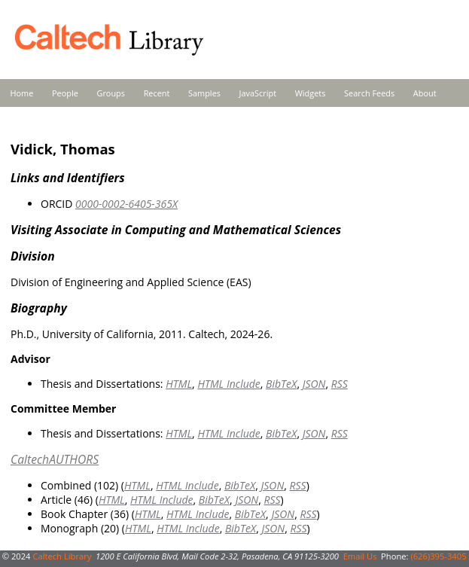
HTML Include (228, 383)
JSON (314, 383)
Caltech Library (61, 556)
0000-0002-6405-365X (126, 204)
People (65, 93)
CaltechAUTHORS (55, 459)
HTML (179, 383)
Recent (157, 93)
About (425, 93)
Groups (110, 93)
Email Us (360, 556)
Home (22, 93)
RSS (339, 383)
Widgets (310, 93)
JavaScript (257, 93)
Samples (204, 93)
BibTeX (281, 383)
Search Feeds (369, 93)
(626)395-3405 (438, 556)
